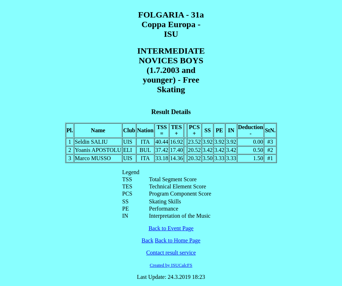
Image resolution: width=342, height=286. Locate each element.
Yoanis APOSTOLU (98, 150)
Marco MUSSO (93, 158)
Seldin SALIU (91, 142)
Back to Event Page (171, 228)
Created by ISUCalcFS (171, 265)
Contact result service (171, 253)
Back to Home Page (178, 240)
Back (147, 240)
